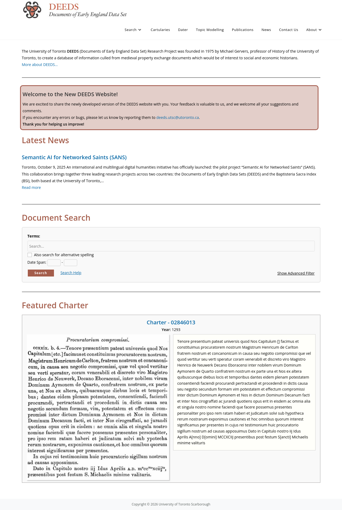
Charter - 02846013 (171, 322)
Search (40, 273)
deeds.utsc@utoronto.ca (177, 117)
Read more (31, 187)
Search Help (70, 272)
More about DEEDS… (40, 64)
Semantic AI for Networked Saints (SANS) (74, 157)
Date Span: (37, 262)
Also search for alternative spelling (64, 254)
